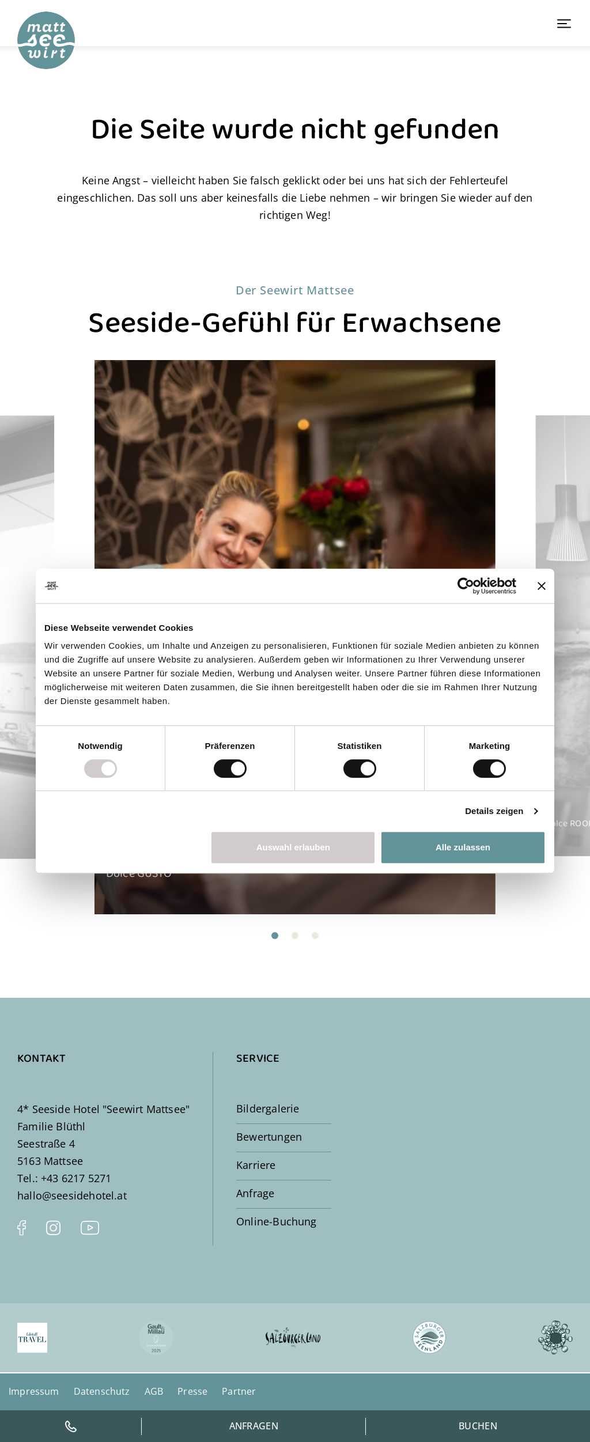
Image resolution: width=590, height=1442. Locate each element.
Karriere (255, 1165)
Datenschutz (102, 1391)
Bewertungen (269, 1137)
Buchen (478, 1426)
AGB (154, 1391)
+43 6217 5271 (76, 1178)
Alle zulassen (463, 847)
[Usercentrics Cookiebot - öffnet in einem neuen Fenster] (465, 586)
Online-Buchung (276, 1221)
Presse (192, 1391)
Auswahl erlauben (293, 847)
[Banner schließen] (542, 586)
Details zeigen (494, 811)
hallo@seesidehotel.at (72, 1195)
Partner (239, 1391)
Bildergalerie (267, 1108)
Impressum (34, 1391)
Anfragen (254, 1426)
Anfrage (255, 1193)
